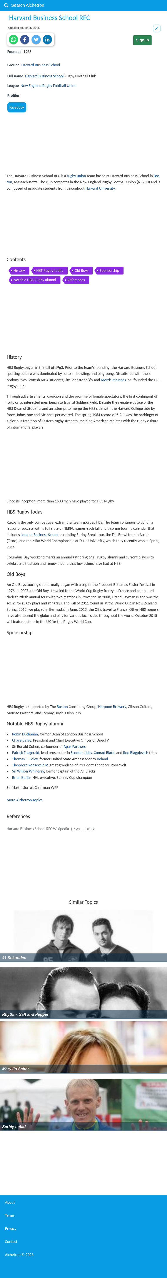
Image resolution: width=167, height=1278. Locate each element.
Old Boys (82, 270)
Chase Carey (21, 740)
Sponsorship (109, 270)
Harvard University (100, 188)
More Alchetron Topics (24, 800)
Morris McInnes (113, 380)
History (19, 270)
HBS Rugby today (49, 270)
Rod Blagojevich (135, 752)
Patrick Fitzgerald (25, 752)
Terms (10, 1215)
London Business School (39, 534)
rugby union (76, 176)
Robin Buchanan (25, 734)
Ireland (102, 759)
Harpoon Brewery (112, 706)
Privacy (10, 1228)
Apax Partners (74, 746)
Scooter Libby (81, 752)
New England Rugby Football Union (49, 85)
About (10, 1202)
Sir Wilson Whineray (28, 771)
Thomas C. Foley (25, 759)
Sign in (142, 40)
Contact (11, 1241)
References (76, 279)
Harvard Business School (40, 65)
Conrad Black (104, 752)
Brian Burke (21, 777)
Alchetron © (19, 1254)
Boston (62, 706)
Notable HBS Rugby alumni (35, 279)
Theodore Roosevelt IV (30, 765)
